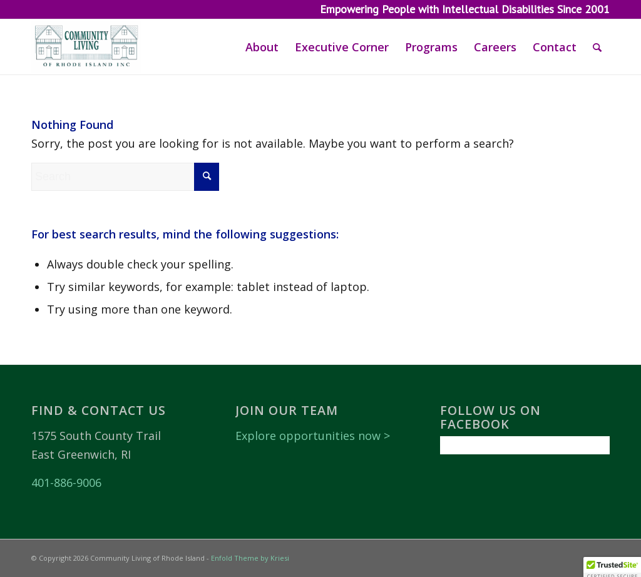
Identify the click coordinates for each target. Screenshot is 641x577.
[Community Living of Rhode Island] (86, 46)
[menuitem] (262, 46)
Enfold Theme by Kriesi (250, 558)
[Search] (597, 46)
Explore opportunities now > (312, 435)
